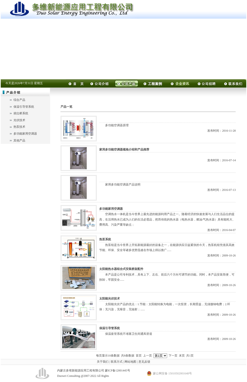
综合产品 (19, 100)
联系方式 (117, 361)
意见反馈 (144, 361)
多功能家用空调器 (25, 133)
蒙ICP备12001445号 (117, 370)
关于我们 (103, 361)
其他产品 (19, 140)
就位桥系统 (20, 113)
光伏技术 (19, 120)
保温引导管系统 (23, 106)
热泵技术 (19, 126)
